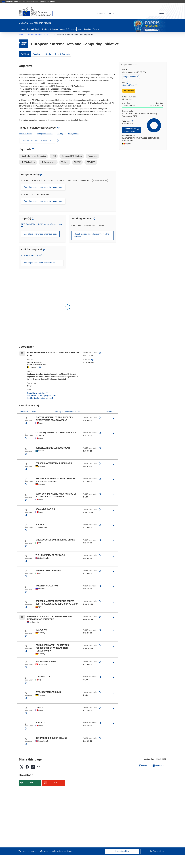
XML (32, 783)
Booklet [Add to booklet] (143, 765)
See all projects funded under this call (39, 263)
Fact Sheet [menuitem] (25, 54)
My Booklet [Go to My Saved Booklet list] (158, 766)
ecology (60, 134)
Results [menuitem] (48, 54)
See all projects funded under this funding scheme (91, 235)
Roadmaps (92, 156)
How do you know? (48, 2)
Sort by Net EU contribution (66, 412)
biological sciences (45, 134)
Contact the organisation (37, 393)
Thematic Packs (33, 29)
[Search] (160, 13)
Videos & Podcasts (68, 29)
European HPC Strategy (72, 156)
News (80, 29)
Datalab (87, 29)
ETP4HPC (91, 162)
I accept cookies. (122, 851)
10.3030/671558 (128, 85)
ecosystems (73, 134)
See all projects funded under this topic (40, 234)
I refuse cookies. (157, 851)
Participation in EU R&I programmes (41, 396)
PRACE (77, 162)
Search (96, 29)
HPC (54, 156)
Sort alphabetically (27, 412)
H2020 (49, 35)
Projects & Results (50, 29)
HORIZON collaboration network (40, 398)
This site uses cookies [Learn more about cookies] (28, 851)
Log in (101, 13)
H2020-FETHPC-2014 (30, 256)
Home (22, 29)
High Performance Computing (33, 156)
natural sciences (25, 134)
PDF (55, 783)
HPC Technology (28, 162)
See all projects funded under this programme (43, 187)
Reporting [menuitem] (36, 54)
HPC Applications (48, 162)
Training (64, 162)
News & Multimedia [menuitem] (62, 54)
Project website (131, 76)
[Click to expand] (113, 418)
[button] (111, 13)
